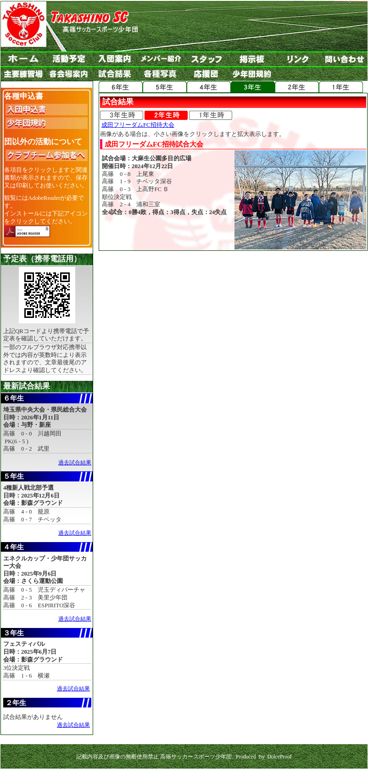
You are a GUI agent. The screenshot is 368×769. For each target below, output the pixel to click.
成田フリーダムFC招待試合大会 (154, 144)
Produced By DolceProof (264, 756)
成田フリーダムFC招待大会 (137, 125)
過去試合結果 (74, 462)
